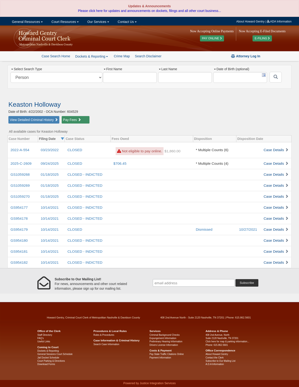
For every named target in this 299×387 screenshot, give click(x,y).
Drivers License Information (164, 345)
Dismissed (204, 229)
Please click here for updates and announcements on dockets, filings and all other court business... (149, 11)
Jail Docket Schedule (48, 357)
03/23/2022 (50, 150)
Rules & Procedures (103, 335)
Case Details (273, 150)
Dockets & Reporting (48, 351)
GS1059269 (20, 185)
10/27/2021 (248, 229)
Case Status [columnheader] (75, 139)
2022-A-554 (20, 150)
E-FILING (262, 38)
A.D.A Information (215, 364)
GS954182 (19, 262)
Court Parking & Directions (51, 361)
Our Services (97, 22)
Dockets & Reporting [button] (91, 56)
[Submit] (276, 77)
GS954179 (19, 229)
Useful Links (43, 341)
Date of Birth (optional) (231, 69)
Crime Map (122, 56)
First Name (113, 69)
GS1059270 (20, 196)
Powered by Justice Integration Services (149, 383)
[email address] (194, 283)
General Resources (27, 22)
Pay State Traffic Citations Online (167, 354)
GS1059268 (20, 174)
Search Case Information (106, 344)
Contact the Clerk (215, 357)
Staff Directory (44, 335)
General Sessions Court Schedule (55, 354)
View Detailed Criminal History (34, 120)
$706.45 (120, 163)
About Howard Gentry (250, 21)
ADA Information (279, 21)
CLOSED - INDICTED (85, 174)
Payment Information (160, 357)
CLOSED (75, 150)
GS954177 (19, 207)
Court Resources (64, 22)
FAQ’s (40, 338)
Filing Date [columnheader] (47, 139)
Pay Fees (72, 120)
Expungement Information (163, 338)
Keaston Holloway (34, 104)
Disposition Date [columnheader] (250, 139)
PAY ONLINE (212, 38)
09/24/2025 (50, 163)
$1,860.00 (172, 151)
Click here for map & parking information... (227, 341)
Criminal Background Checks (165, 335)
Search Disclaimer (148, 56)
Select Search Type (26, 69)
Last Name (168, 69)
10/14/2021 (50, 207)
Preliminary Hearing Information (166, 341)
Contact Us (127, 22)
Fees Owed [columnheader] (120, 139)
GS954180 (19, 240)
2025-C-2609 (21, 163)
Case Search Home (56, 56)
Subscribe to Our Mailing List (220, 361)
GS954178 (19, 218)
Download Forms (46, 364)
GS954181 (19, 251)
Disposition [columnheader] (203, 139)
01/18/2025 (50, 174)
